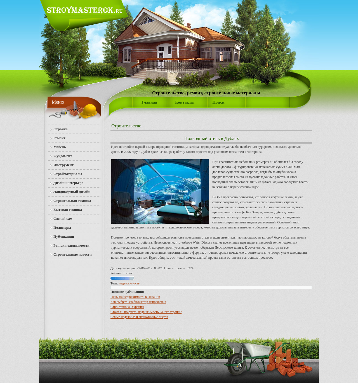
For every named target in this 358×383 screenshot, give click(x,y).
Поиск (218, 102)
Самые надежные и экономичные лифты (139, 317)
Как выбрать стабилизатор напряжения (138, 302)
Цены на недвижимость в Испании (135, 297)
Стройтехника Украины (127, 307)
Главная (149, 102)
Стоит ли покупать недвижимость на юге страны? (146, 312)
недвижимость (129, 283)
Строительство (126, 126)
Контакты (184, 102)
